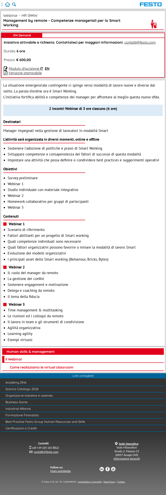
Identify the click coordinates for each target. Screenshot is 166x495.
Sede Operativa (128, 444)
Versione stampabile (25, 73)
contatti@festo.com (140, 42)
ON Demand (22, 35)
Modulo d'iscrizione (26, 68)
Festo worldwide (60, 471)
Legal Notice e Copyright (90, 481)
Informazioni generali (126, 459)
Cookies (121, 481)
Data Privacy (109, 481)
